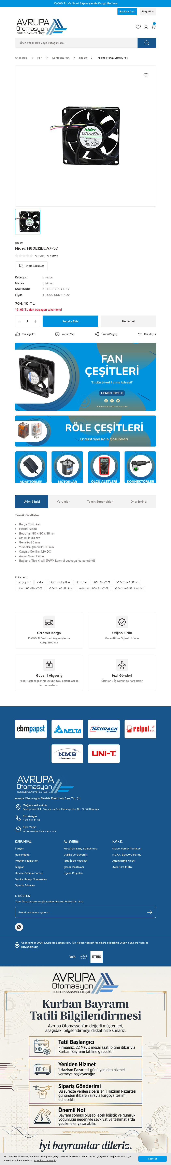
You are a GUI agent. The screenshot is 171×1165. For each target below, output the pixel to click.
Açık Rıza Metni (122, 868)
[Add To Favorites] (146, 76)
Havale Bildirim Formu (29, 874)
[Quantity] (27, 322)
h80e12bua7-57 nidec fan (128, 589)
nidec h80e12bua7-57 (30, 589)
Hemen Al (128, 322)
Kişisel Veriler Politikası (126, 849)
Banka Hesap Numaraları (31, 880)
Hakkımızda (22, 855)
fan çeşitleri (24, 583)
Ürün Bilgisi (32, 503)
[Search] (85, 44)
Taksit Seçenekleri (100, 503)
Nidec (49, 278)
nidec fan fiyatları (60, 583)
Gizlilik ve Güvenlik (75, 855)
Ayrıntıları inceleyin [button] (45, 1160)
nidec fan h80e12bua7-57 (93, 589)
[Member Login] (144, 28)
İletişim (19, 849)
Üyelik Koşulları (73, 874)
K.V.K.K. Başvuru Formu (126, 855)
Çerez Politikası (74, 868)
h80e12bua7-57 (101, 583)
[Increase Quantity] (36, 322)
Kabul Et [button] (152, 1158)
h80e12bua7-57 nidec (60, 589)
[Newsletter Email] (85, 913)
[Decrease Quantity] (19, 322)
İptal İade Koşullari (75, 861)
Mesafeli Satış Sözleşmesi (81, 849)
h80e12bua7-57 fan (127, 583)
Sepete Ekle (70, 322)
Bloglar (19, 868)
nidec (40, 583)
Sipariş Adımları (25, 886)
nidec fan (81, 583)
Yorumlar (63, 503)
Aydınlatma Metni (123, 861)
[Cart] (153, 28)
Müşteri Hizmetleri (26, 861)
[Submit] (149, 913)
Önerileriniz (138, 503)
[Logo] (71, 28)
